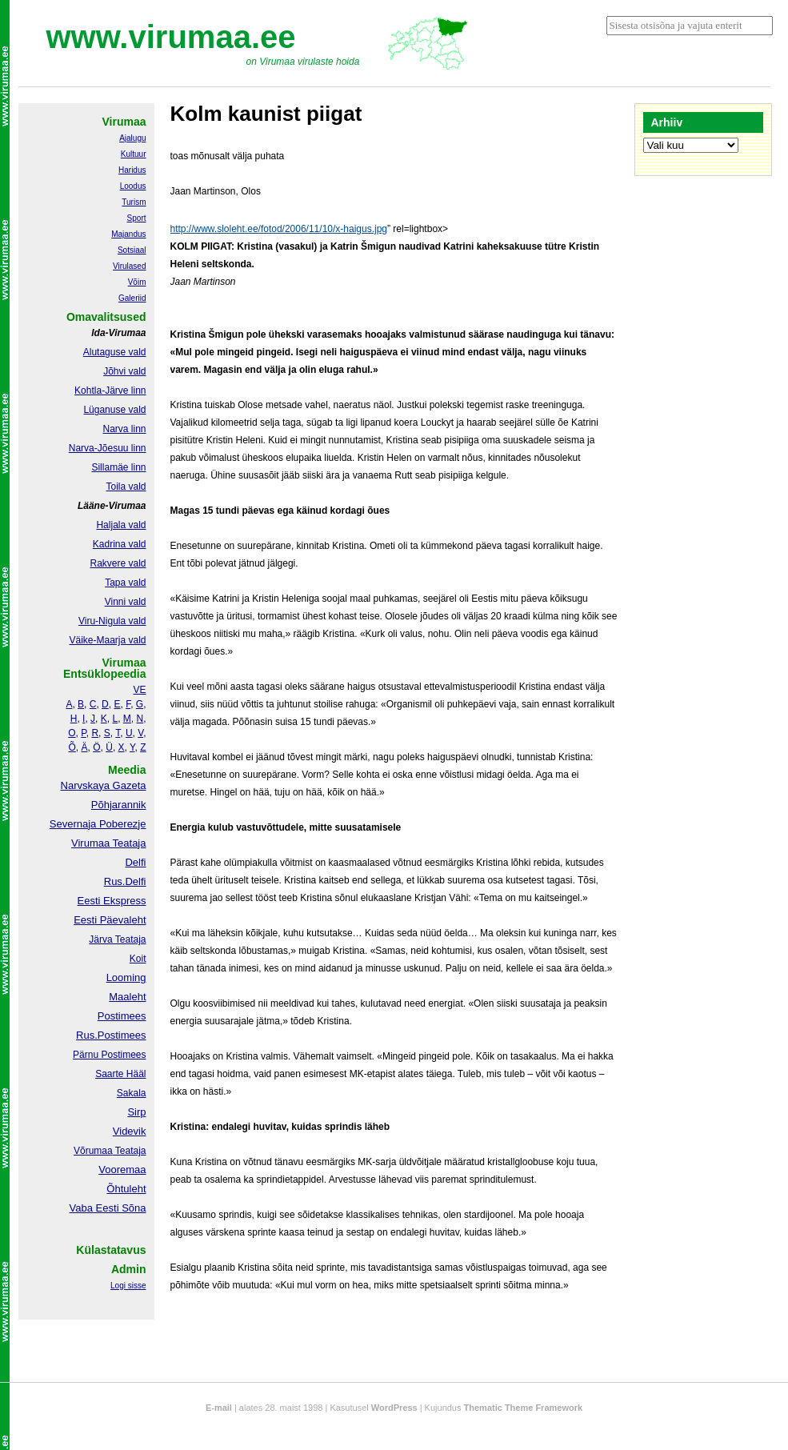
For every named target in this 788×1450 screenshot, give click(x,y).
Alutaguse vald (114, 352)
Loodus (133, 186)
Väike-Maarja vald (107, 640)
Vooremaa (122, 1170)
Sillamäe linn (118, 467)
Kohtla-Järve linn (110, 390)
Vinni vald (125, 601)
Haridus (132, 170)
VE (139, 689)
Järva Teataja (117, 939)
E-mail (219, 1407)
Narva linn (124, 429)
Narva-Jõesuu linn (107, 448)
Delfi (135, 862)
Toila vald (126, 486)
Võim (137, 282)
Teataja (129, 1150)
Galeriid (132, 298)
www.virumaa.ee (171, 36)
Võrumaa (93, 1150)
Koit (138, 958)
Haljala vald (121, 525)
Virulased (129, 266)
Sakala (131, 1093)
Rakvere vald (118, 563)
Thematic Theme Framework (523, 1407)
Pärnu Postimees (109, 1054)
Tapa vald (125, 582)
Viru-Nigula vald (112, 621)
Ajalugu (132, 138)
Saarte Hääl (120, 1073)
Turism (134, 202)
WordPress (394, 1407)
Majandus (128, 234)
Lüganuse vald (114, 409)
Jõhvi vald (124, 371)
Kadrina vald (119, 544)
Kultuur (133, 154)
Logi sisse (128, 1285)
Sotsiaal (132, 250)
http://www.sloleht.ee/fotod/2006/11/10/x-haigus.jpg (279, 228)
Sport (136, 218)
